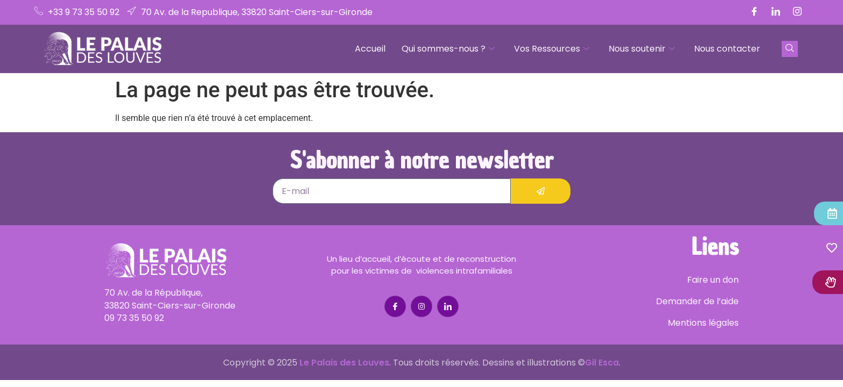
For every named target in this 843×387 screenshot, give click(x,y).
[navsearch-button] (790, 49)
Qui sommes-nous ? (448, 48)
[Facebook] (754, 12)
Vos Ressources (551, 48)
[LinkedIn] (776, 12)
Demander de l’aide (697, 301)
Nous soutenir (642, 48)
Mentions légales (703, 323)
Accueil (370, 48)
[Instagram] (797, 12)
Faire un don (713, 280)
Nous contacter (727, 48)
